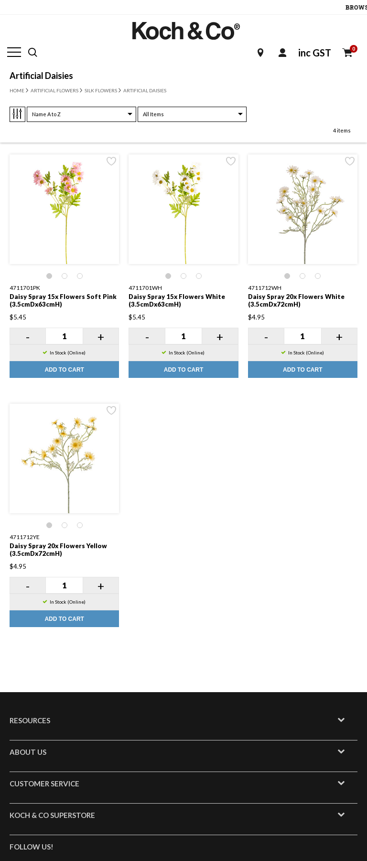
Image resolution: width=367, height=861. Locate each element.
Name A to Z (46, 114)
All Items (153, 114)
